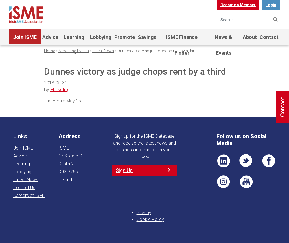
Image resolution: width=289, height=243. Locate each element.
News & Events (223, 39)
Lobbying (100, 37)
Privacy (144, 212)
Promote (124, 37)
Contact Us (24, 187)
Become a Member (238, 5)
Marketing (60, 89)
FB (269, 161)
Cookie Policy (150, 219)
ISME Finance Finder (182, 39)
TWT (246, 161)
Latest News (103, 51)
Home (49, 51)
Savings (147, 37)
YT (246, 182)
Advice (50, 37)
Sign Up (124, 170)
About (250, 37)
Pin (223, 182)
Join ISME (25, 39)
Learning (74, 39)
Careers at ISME (29, 195)
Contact (269, 37)
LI (223, 161)
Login (271, 5)
